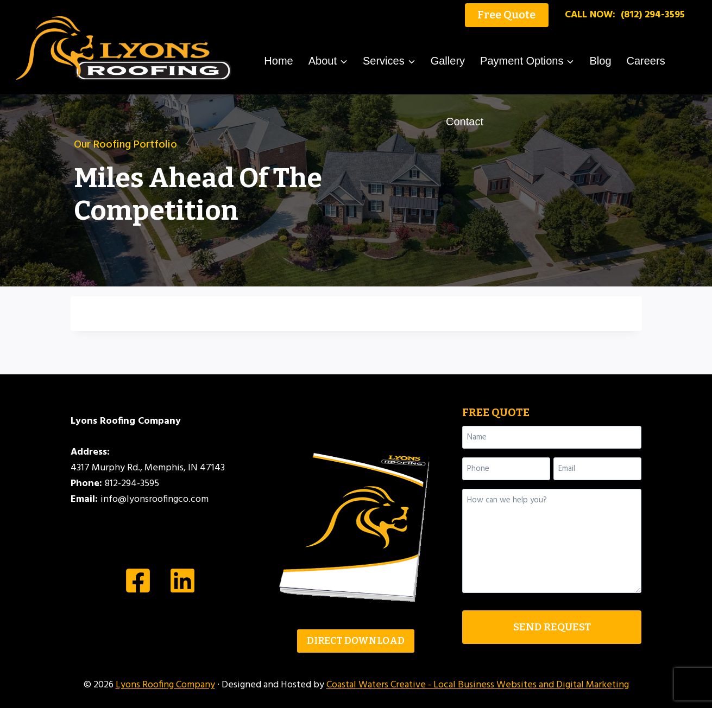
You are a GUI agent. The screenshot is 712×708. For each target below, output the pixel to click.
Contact (464, 121)
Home (278, 61)
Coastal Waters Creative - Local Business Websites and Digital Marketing (477, 684)
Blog (600, 61)
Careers (646, 61)
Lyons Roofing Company (165, 684)
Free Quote (506, 14)
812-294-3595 (132, 484)
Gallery (448, 61)
